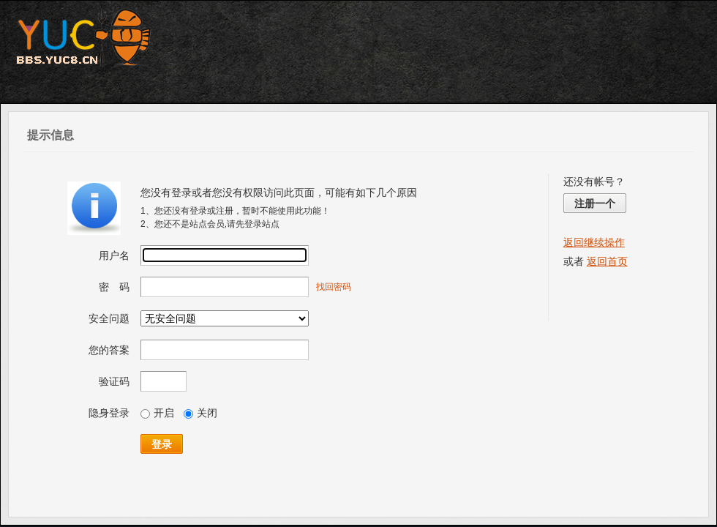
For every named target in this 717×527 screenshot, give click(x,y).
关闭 (200, 413)
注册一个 (594, 203)
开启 (157, 413)
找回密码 (333, 287)
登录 (161, 444)
